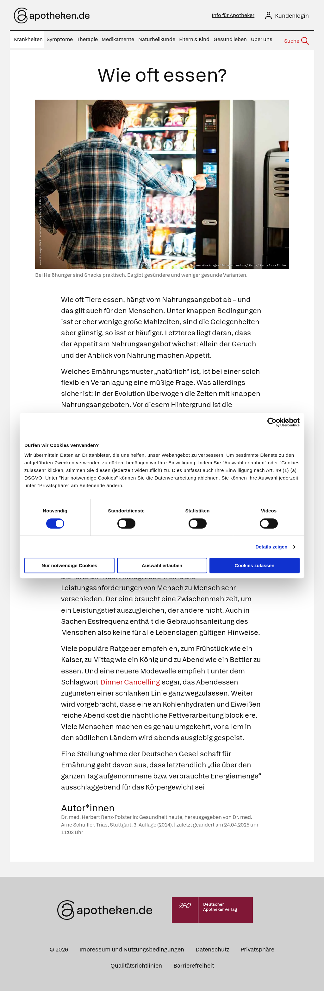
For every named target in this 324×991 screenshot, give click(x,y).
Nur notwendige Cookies (69, 565)
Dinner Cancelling (130, 680)
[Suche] (296, 39)
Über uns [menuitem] (261, 39)
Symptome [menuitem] (60, 39)
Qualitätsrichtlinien (136, 963)
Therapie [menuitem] (87, 39)
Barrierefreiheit (193, 963)
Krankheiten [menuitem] (28, 39)
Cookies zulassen (255, 565)
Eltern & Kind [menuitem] (194, 39)
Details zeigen (271, 546)
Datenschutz (212, 947)
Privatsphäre (257, 947)
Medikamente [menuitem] (118, 39)
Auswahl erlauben (162, 565)
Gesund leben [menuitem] (230, 39)
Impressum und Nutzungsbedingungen (131, 947)
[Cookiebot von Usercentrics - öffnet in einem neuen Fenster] (272, 422)
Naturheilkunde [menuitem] (156, 39)
